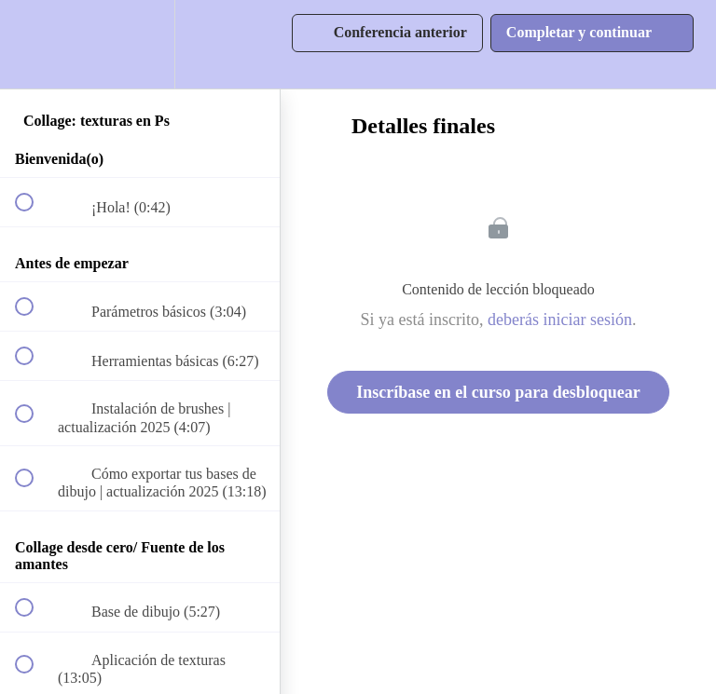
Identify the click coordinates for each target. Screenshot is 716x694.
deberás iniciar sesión (560, 319)
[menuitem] (139, 44)
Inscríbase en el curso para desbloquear (498, 392)
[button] (34, 44)
